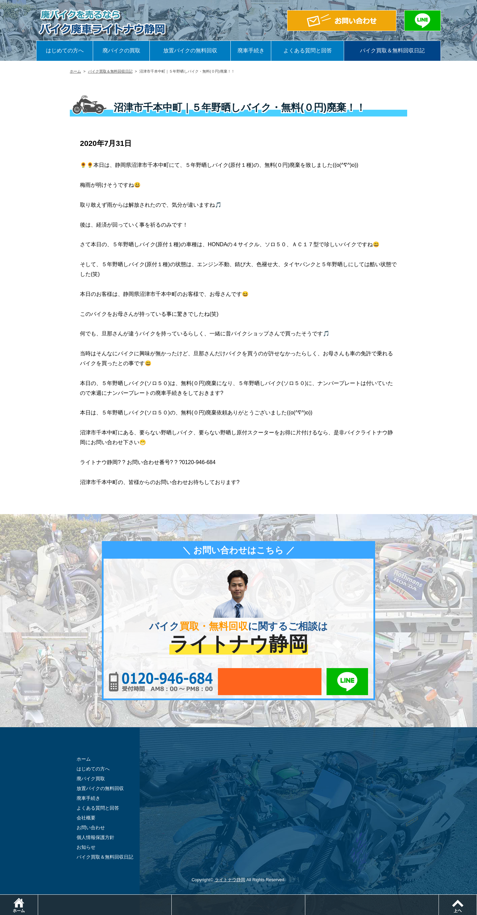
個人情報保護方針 (95, 837)
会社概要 (86, 817)
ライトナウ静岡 (230, 879)
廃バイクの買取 (121, 50)
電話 (171, 898)
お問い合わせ (91, 827)
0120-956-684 (161, 681)
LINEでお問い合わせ (347, 681)
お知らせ (86, 847)
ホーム (75, 71)
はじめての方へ (65, 50)
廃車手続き (250, 50)
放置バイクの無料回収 (190, 50)
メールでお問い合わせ (269, 681)
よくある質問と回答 (307, 50)
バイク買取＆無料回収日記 (392, 50)
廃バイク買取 (91, 778)
